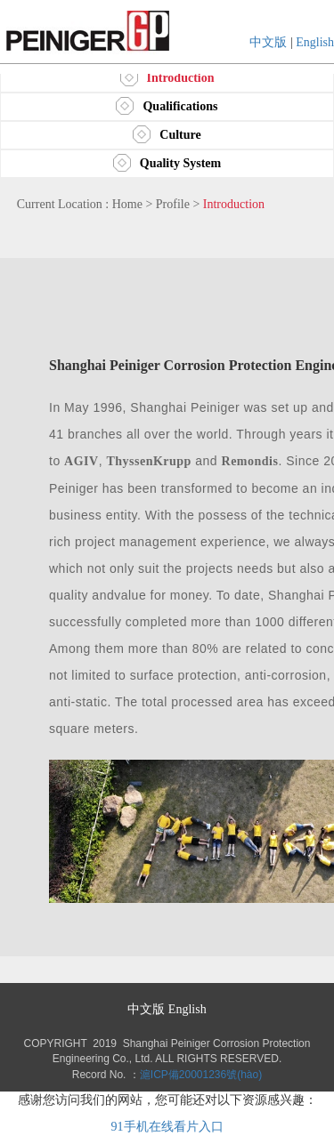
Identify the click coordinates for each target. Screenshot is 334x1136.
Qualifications (166, 106)
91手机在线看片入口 (167, 1126)
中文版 (268, 42)
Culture (166, 134)
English (315, 42)
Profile (173, 204)
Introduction (167, 78)
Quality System (167, 163)
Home (127, 204)
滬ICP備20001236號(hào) (201, 1074)
